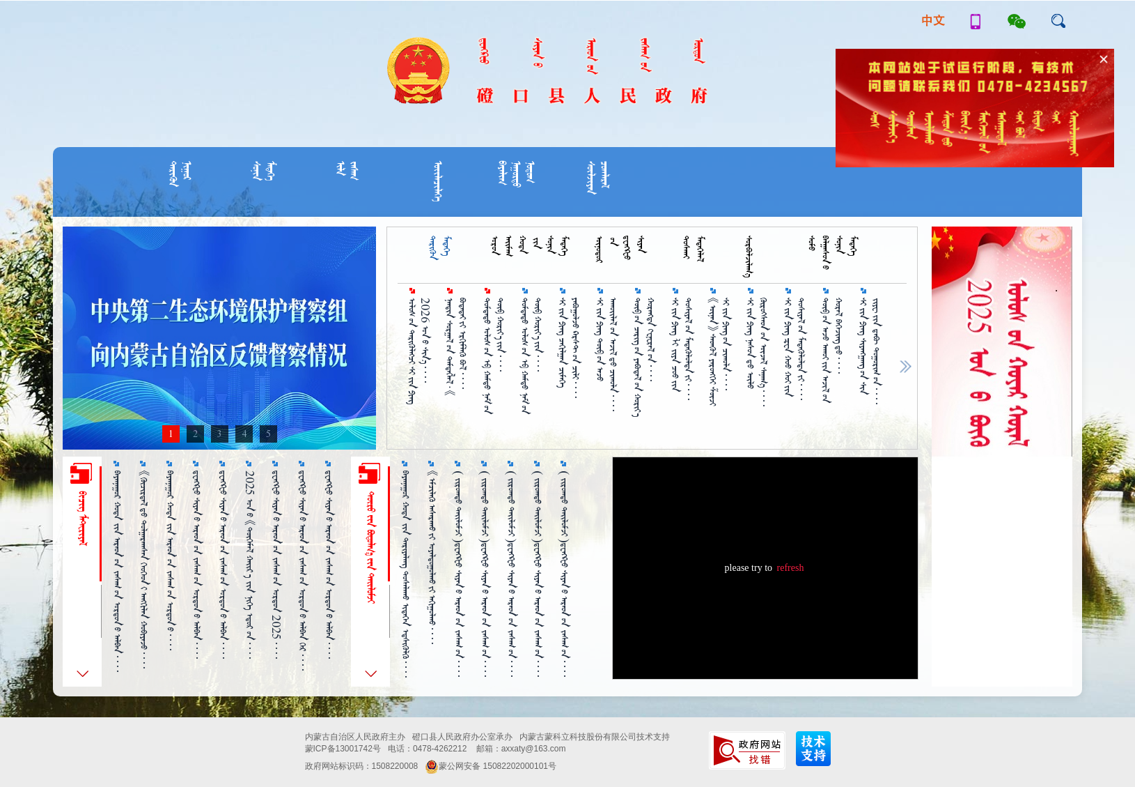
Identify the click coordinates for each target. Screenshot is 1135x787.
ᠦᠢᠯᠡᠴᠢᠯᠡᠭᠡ (437, 181)
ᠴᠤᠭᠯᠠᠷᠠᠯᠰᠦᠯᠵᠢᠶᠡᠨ (597, 177)
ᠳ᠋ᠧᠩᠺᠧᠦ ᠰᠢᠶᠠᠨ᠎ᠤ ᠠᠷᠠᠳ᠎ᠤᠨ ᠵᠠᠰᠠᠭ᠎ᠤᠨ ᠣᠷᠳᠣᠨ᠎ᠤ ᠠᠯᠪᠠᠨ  (196, 565)
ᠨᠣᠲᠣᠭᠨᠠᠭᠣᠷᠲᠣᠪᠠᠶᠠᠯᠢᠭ (516, 174)
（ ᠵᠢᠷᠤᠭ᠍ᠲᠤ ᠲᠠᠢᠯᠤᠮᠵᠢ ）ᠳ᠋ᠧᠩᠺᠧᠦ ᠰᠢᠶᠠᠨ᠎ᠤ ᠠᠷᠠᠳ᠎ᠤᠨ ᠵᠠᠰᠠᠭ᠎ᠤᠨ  (458, 574)
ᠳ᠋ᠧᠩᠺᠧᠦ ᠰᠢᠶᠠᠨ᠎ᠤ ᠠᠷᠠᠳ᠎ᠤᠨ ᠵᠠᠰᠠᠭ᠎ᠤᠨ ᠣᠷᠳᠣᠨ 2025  (276, 565)
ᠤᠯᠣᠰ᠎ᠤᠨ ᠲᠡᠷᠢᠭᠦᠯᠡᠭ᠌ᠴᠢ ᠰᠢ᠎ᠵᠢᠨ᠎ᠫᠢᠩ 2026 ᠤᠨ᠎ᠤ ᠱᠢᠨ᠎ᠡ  (418, 351)
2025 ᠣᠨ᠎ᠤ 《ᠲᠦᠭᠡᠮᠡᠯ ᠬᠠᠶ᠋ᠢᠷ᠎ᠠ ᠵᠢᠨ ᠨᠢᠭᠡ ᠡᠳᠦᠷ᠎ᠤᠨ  (249, 565)
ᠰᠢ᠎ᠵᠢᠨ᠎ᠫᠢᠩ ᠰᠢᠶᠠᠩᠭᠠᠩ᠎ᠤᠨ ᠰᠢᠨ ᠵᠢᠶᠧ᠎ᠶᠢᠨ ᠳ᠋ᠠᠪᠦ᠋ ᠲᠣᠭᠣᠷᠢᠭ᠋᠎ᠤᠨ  (869, 351)
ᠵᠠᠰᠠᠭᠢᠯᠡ (347, 171)
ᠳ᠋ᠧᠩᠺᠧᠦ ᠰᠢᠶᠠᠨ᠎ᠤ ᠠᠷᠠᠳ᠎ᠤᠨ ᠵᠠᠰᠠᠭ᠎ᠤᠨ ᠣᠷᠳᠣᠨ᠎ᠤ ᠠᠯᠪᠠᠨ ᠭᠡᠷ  (302, 571)
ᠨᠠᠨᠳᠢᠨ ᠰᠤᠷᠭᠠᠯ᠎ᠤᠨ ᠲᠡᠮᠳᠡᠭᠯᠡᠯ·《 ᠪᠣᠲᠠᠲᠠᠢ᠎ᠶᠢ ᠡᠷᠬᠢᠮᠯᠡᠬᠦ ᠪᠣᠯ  (456, 347)
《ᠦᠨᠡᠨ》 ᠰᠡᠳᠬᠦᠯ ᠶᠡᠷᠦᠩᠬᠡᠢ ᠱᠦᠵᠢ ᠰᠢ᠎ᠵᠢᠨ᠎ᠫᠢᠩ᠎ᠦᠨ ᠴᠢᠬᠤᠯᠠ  (719, 352)
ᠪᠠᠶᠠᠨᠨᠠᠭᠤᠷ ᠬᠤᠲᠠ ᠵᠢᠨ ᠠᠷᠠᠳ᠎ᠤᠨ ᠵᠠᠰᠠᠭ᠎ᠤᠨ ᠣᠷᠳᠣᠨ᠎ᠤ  (170, 560)
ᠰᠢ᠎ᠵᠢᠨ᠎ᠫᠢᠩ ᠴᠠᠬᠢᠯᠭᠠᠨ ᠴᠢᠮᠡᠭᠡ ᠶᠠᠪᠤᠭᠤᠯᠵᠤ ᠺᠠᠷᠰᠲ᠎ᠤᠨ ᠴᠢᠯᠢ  (569, 348)
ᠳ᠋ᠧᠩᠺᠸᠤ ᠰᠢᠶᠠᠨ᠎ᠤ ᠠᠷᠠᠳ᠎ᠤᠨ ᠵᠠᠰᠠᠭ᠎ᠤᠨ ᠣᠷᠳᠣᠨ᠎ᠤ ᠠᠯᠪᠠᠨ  (329, 565)
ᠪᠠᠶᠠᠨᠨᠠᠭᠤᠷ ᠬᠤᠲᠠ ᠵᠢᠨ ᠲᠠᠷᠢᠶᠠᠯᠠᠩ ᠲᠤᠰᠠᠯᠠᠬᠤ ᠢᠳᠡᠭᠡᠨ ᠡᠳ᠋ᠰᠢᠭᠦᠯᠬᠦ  (405, 574)
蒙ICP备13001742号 (343, 749)
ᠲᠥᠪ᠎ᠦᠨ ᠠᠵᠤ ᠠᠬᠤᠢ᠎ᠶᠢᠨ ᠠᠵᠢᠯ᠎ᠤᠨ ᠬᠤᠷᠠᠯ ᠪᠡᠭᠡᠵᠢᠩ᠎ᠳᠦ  (832, 350)
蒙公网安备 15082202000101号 (490, 766)
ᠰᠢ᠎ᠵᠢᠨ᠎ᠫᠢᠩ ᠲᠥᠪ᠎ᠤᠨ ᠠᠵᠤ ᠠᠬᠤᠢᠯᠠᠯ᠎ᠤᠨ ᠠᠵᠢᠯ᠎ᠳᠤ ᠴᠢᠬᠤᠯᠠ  (606, 354)
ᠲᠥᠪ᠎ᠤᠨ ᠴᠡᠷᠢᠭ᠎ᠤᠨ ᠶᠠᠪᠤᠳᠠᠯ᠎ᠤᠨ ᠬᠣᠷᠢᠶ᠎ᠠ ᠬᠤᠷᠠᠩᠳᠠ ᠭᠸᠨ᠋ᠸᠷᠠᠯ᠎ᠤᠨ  (644, 357)
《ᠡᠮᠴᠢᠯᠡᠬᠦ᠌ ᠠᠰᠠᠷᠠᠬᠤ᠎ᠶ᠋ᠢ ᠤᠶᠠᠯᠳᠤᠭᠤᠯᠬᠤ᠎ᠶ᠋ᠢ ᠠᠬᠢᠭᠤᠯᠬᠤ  (432, 557)
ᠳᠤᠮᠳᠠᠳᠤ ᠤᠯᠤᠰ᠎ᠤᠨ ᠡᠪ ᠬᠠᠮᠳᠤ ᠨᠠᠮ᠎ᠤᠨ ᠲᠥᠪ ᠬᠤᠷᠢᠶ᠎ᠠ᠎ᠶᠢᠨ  (531, 356)
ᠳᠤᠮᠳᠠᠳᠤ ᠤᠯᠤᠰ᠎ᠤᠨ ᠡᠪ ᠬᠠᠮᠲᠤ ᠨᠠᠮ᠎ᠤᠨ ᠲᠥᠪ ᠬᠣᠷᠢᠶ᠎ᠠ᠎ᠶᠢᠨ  (493, 356)
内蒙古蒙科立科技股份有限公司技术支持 (594, 737)
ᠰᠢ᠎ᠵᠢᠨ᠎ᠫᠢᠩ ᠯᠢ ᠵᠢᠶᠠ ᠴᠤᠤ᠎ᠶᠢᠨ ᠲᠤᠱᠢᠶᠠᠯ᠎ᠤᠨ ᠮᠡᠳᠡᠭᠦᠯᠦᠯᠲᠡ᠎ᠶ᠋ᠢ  (681, 349)
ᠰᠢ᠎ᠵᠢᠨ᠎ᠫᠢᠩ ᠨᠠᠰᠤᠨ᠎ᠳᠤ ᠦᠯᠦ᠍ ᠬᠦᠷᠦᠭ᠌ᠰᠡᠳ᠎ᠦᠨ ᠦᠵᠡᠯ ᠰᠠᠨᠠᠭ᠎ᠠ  (757, 352)
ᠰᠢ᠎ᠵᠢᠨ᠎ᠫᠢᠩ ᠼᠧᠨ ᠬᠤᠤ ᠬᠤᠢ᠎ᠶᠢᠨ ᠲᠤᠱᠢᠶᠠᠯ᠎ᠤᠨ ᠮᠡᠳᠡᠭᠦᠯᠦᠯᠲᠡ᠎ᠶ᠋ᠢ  (794, 349)
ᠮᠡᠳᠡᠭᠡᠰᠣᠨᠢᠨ (263, 171)
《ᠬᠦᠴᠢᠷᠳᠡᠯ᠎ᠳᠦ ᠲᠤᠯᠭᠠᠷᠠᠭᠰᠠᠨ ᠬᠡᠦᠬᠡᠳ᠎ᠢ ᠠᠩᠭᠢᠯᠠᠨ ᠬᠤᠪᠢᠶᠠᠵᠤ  (143, 569)
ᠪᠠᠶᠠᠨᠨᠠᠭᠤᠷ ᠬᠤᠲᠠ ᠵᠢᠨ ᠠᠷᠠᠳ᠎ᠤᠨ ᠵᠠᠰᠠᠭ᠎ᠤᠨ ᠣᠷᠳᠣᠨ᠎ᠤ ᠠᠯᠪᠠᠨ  (117, 571)
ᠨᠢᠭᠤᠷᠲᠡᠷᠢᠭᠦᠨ (180, 174)
